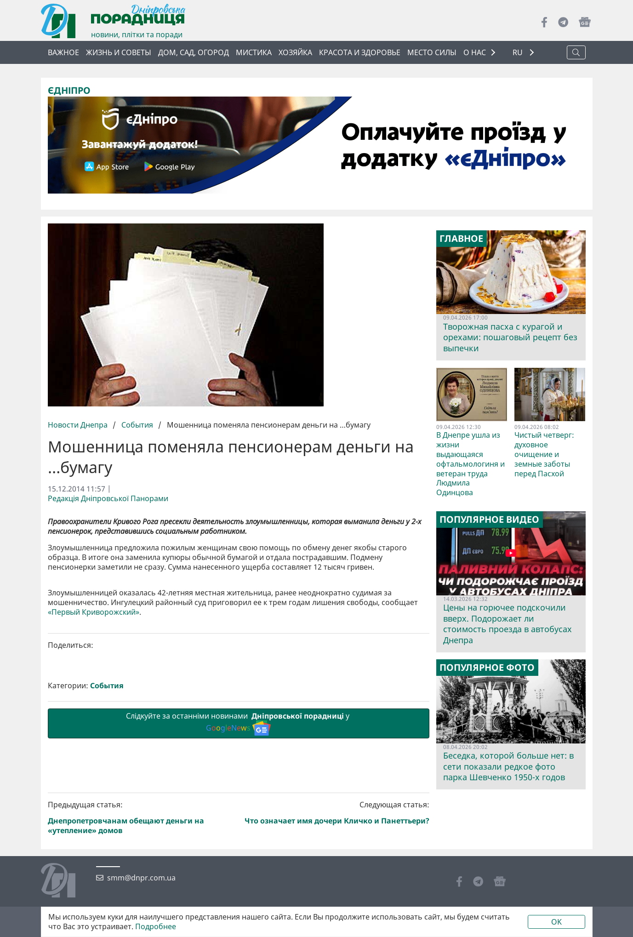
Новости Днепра (78, 425)
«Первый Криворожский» (93, 767)
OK (556, 922)
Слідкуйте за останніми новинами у (238, 878)
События (137, 425)
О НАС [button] (474, 52)
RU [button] (519, 52)
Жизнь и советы (118, 52)
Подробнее (155, 926)
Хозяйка (295, 52)
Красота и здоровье (359, 52)
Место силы (431, 52)
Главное (461, 239)
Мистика (254, 52)
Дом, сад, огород (193, 52)
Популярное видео (489, 520)
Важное (63, 52)
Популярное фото (487, 668)
